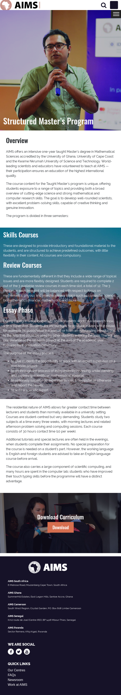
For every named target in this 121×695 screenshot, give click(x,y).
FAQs (12, 675)
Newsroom (15, 680)
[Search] (104, 5)
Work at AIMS (17, 684)
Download (60, 527)
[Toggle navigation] (114, 5)
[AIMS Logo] (20, 5)
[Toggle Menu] (116, 14)
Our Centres (16, 670)
